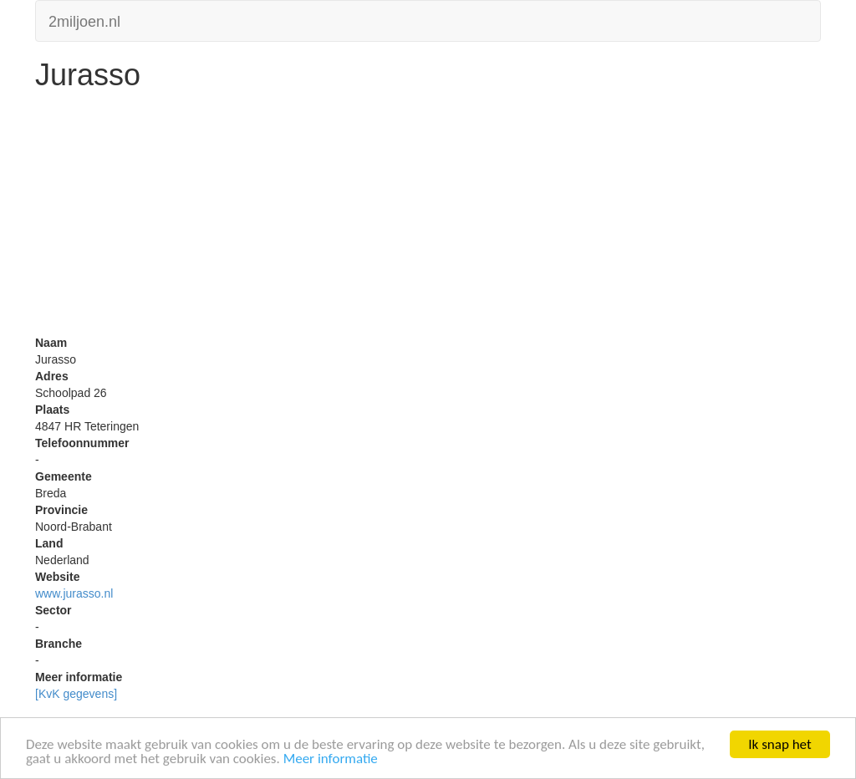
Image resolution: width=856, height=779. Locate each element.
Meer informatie (330, 759)
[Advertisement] (428, 217)
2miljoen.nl (84, 19)
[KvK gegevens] (76, 693)
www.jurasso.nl (74, 593)
